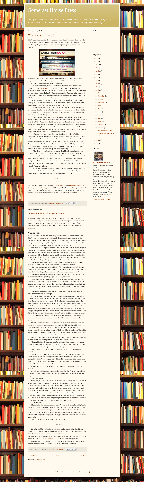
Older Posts (82, 456)
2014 (97, 84)
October (100, 99)
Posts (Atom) (41, 459)
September (101, 102)
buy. (62, 434)
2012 (97, 90)
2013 (97, 87)
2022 (97, 58)
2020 (97, 65)
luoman (75, 472)
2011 (97, 140)
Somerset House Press (52, 10)
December (101, 93)
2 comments (59, 203)
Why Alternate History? (41, 35)
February (101, 124)
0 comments (59, 449)
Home (58, 456)
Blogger (89, 472)
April (99, 118)
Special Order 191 (47, 88)
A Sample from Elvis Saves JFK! (46, 213)
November (101, 96)
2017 (97, 74)
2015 (97, 80)
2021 (97, 61)
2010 (97, 143)
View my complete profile (101, 199)
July (99, 109)
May (99, 115)
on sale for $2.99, (48, 439)
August (100, 105)
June (99, 112)
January (100, 128)
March (100, 121)
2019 (97, 68)
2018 (97, 71)
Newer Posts (33, 456)
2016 (97, 77)
